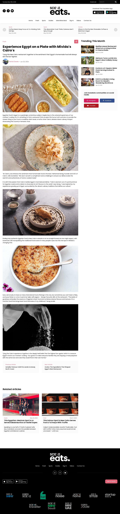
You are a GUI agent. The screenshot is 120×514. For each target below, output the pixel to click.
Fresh (37, 20)
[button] (115, 29)
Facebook (108, 101)
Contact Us (87, 20)
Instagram (92, 101)
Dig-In (72, 20)
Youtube (92, 106)
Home (31, 20)
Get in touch (111, 481)
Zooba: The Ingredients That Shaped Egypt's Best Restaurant (57, 368)
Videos (78, 20)
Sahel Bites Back (61, 20)
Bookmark (93, 2)
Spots (44, 20)
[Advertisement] (37, 380)
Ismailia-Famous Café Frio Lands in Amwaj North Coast (20, 368)
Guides (51, 20)
